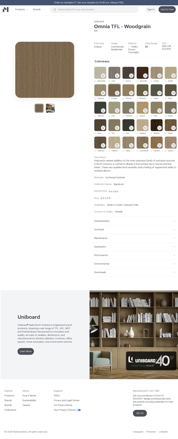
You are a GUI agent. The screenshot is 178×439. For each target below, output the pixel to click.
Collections (10, 410)
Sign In (151, 9)
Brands (37, 9)
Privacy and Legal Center (67, 400)
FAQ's (57, 396)
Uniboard (99, 21)
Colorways (102, 61)
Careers (26, 405)
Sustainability (29, 400)
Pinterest (151, 432)
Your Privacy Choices (67, 410)
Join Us (140, 413)
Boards (8, 405)
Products (20, 9)
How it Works (29, 396)
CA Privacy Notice (63, 405)
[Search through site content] (95, 9)
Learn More (26, 351)
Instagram (138, 432)
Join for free (167, 9)
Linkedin (163, 432)
